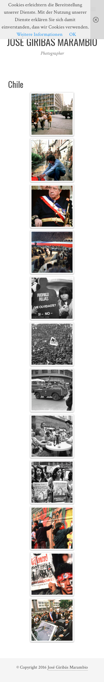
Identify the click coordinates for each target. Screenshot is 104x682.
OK (72, 34)
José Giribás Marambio (68, 667)
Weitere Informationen (39, 34)
